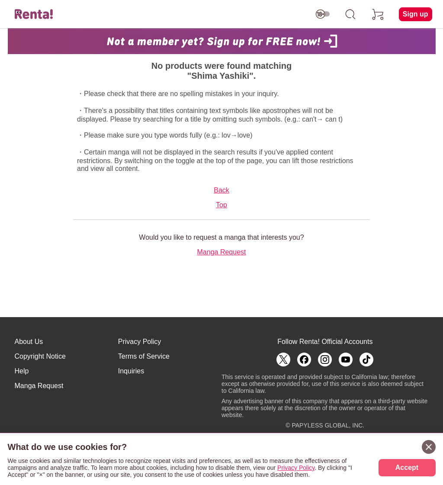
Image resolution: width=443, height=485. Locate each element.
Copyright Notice (40, 356)
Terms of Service (144, 356)
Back (221, 190)
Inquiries (131, 371)
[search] (350, 14)
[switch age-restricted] (323, 14)
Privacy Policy (139, 341)
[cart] (378, 14)
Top (221, 205)
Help (22, 371)
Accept (406, 467)
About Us (29, 341)
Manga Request (221, 252)
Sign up (415, 14)
